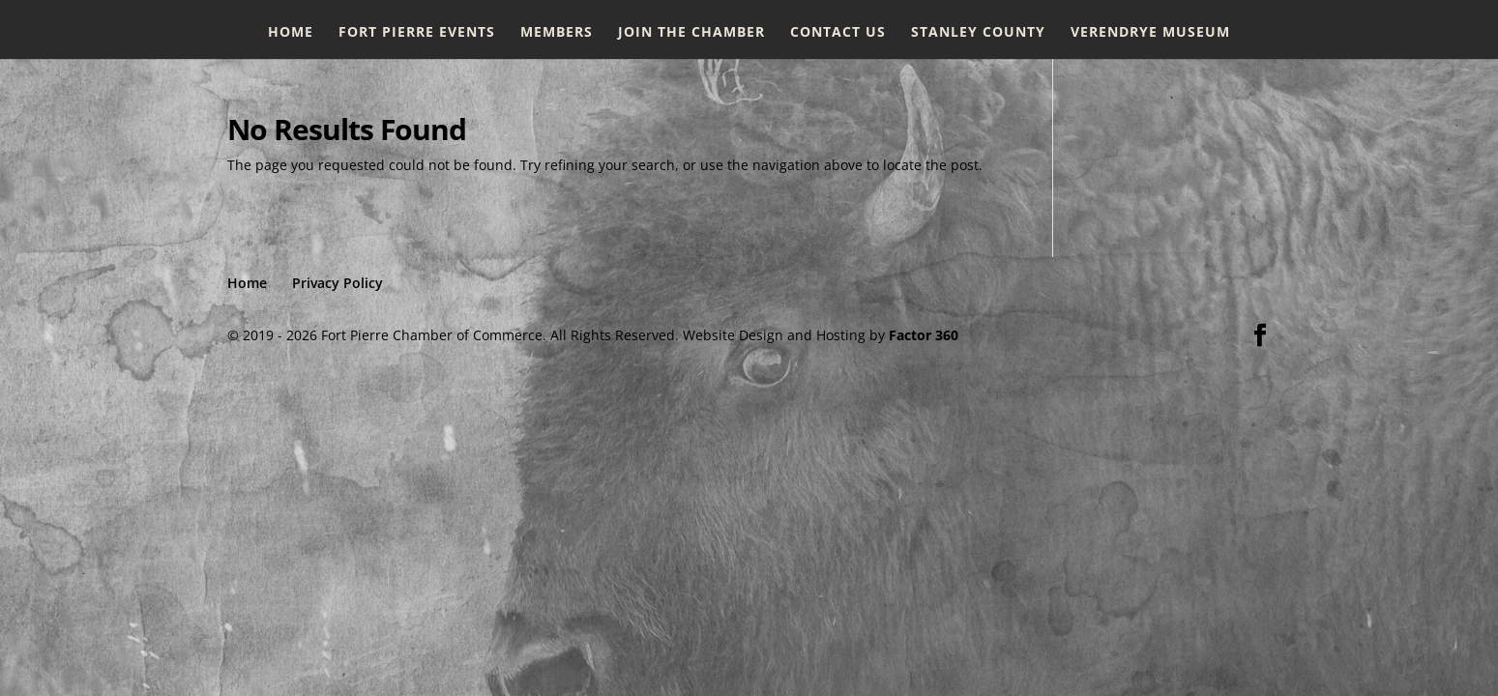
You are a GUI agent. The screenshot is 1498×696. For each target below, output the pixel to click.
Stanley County (978, 33)
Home (290, 33)
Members (556, 33)
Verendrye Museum (1150, 33)
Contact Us (838, 33)
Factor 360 (923, 335)
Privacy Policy (337, 283)
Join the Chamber (691, 33)
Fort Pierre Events (416, 33)
